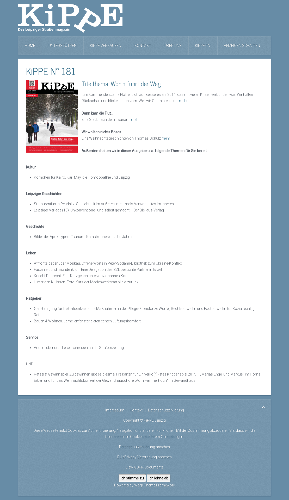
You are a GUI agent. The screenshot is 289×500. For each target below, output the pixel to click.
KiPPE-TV (203, 45)
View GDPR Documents (144, 467)
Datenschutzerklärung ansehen (144, 447)
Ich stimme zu (132, 478)
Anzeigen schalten (242, 45)
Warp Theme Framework (154, 485)
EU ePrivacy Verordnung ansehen (144, 457)
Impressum (114, 410)
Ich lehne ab (158, 478)
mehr (183, 101)
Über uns (173, 45)
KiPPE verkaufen (105, 45)
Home (30, 45)
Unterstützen (62, 45)
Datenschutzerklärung (166, 410)
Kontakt (142, 45)
